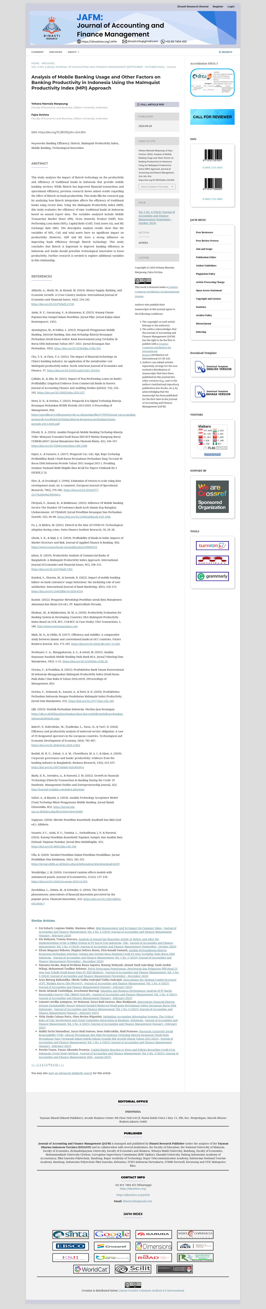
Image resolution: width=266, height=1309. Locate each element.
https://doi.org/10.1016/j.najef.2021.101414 (73, 370)
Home (35, 63)
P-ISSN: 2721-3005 (212, 199)
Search (225, 51)
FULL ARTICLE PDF (152, 104)
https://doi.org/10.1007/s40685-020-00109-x (57, 767)
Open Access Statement (209, 290)
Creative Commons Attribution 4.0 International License (157, 291)
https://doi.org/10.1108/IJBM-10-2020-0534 (57, 591)
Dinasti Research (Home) (193, 6)
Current (37, 51)
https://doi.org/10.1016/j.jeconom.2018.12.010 (59, 881)
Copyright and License (208, 298)
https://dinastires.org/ (133, 1188)
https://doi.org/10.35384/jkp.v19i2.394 (77, 348)
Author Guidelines (206, 265)
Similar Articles (43, 920)
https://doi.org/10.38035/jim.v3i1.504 (53, 846)
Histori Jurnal (203, 323)
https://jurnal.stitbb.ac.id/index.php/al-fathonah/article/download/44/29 (75, 864)
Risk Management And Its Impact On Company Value (129, 928)
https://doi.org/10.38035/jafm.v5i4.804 (62, 132)
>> (62, 1065)
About (72, 51)
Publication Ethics (206, 257)
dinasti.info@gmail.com (137, 1201)
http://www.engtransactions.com (57, 626)
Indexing (201, 331)
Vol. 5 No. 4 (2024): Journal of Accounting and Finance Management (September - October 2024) (97, 66)
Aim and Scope (204, 249)
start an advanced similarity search (70, 1073)
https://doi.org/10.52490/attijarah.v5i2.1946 (84, 516)
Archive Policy (204, 315)
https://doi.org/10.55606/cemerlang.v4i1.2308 (59, 446)
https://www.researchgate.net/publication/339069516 (64, 547)
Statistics (201, 307)
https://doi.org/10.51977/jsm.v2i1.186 (91, 701)
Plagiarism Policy (205, 273)
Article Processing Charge (210, 282)
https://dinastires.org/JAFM (133, 1195)
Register (218, 6)
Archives (55, 51)
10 (56, 1065)
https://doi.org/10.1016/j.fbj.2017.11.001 (95, 644)
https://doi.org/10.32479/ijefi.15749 (52, 304)
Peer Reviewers (204, 232)
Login (231, 6)
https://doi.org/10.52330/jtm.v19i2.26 (85, 661)
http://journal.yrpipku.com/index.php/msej (57, 789)
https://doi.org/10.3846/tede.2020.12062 (55, 745)
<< (32, 1065)
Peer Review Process (207, 240)
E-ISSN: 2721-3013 (212, 167)
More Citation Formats (154, 186)
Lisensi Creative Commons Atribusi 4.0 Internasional (151, 1290)
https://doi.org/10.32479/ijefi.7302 (52, 569)
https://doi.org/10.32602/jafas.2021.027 (61, 392)
